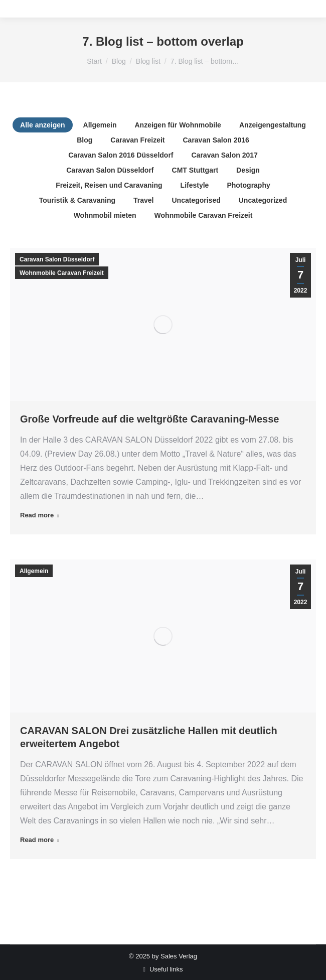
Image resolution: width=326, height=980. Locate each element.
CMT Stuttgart (195, 170)
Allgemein (100, 125)
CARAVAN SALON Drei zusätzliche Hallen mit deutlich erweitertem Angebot (148, 737)
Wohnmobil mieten (105, 215)
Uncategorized (263, 200)
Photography (248, 185)
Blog (84, 140)
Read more (39, 515)
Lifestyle (195, 185)
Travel (143, 200)
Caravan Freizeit (137, 140)
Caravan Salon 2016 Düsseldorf (120, 155)
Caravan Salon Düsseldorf (109, 170)
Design (248, 170)
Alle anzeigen (42, 125)
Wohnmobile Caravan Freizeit (203, 215)
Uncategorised (196, 200)
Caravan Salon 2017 (225, 155)
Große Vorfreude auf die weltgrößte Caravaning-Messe (149, 419)
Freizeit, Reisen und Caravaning (109, 185)
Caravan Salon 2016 (216, 140)
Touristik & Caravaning (77, 200)
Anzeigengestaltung (272, 125)
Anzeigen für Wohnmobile (177, 125)
